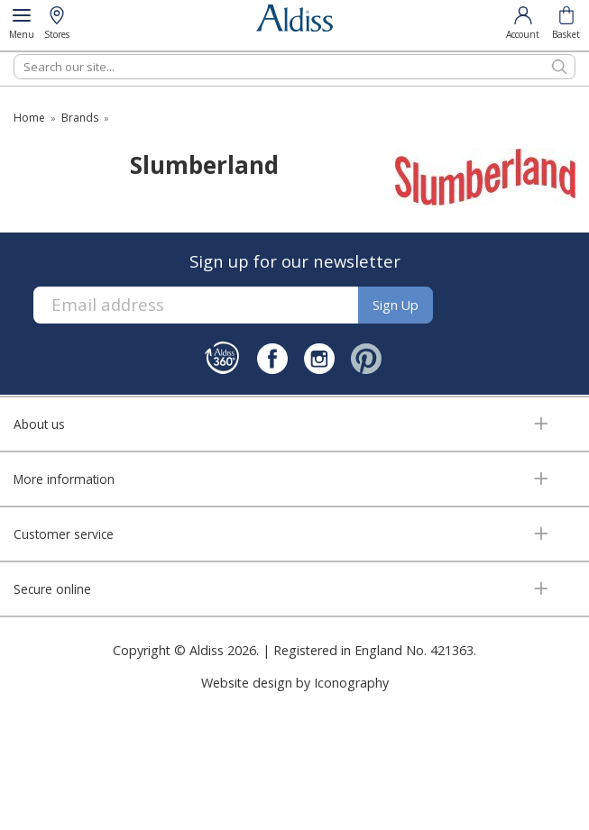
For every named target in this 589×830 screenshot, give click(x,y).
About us (39, 424)
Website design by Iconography (295, 682)
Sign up (396, 305)
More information (64, 479)
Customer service (64, 534)
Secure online (52, 588)
